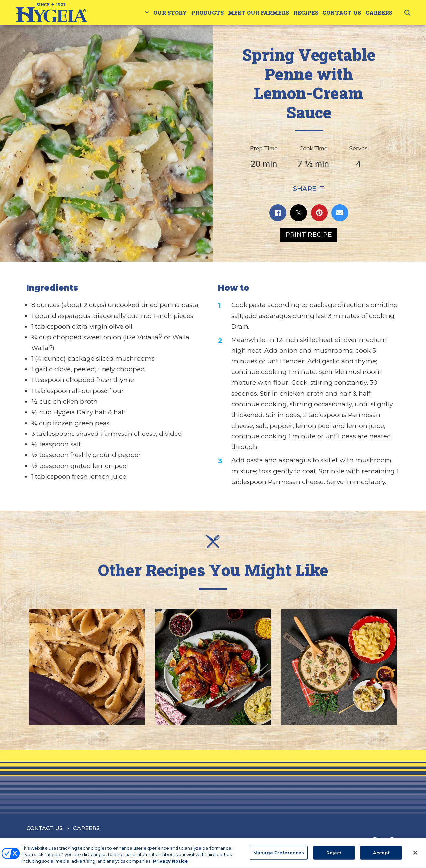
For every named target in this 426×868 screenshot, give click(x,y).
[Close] (415, 856)
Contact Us (341, 12)
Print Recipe (308, 234)
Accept (381, 856)
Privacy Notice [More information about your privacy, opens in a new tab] (170, 865)
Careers (378, 12)
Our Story (170, 12)
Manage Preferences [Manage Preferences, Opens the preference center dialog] (278, 856)
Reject (333, 856)
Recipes (305, 12)
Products (207, 12)
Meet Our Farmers (258, 12)
